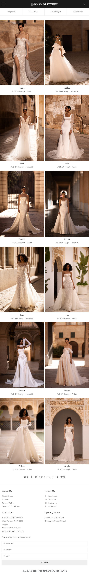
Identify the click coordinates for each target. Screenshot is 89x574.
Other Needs (78, 12)
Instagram (50, 503)
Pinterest (50, 506)
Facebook (50, 496)
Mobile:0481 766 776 (11, 528)
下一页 (55, 477)
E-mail (5, 524)
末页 (62, 477)
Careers (5, 500)
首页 (26, 477)
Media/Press (7, 496)
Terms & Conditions (11, 506)
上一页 (33, 477)
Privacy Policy (8, 503)
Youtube (50, 500)
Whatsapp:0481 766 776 (13, 531)
